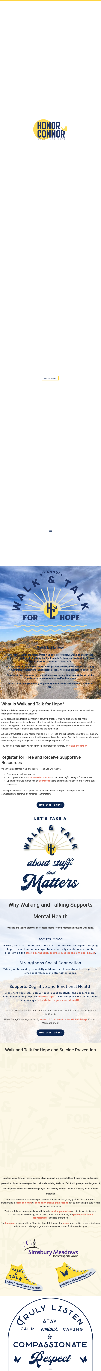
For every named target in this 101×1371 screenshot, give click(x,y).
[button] (51, 531)
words (66, 1223)
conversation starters (39, 777)
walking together (78, 746)
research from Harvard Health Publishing (63, 1019)
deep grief (40, 1202)
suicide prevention (61, 1211)
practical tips (46, 996)
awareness (44, 780)
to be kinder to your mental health (58, 1000)
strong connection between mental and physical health (60, 953)
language (10, 1223)
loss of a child (24, 1202)
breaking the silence (57, 1202)
